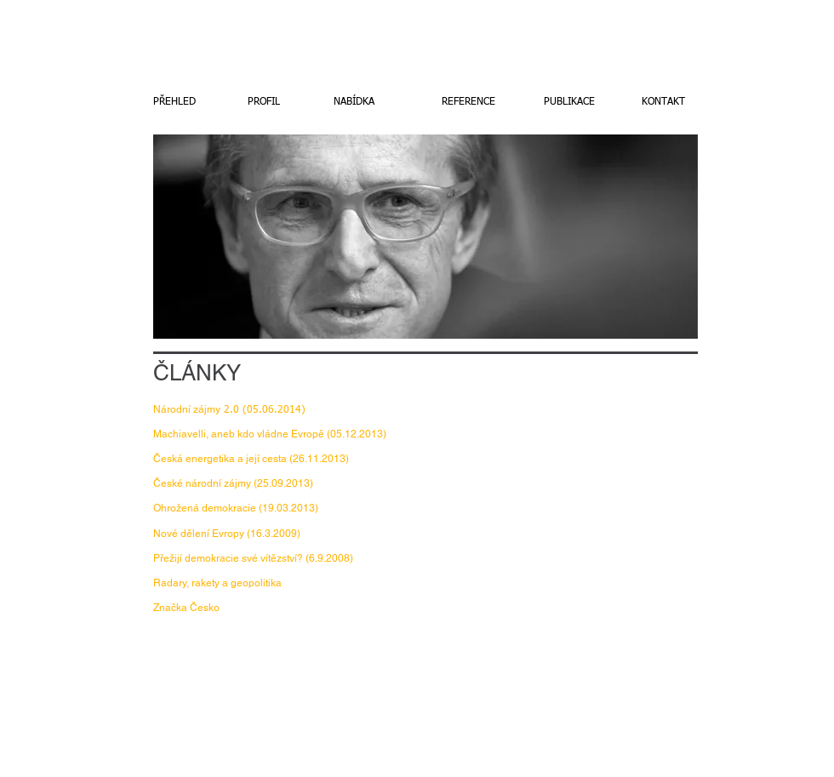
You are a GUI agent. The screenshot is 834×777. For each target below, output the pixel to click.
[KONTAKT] (663, 102)
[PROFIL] (264, 102)
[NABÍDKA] (353, 102)
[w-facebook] (769, 725)
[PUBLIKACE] (569, 102)
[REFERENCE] (468, 102)
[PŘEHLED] (174, 102)
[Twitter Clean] (794, 725)
